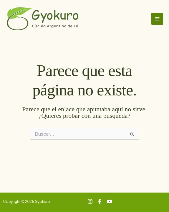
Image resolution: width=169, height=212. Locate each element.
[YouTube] (109, 201)
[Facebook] (99, 201)
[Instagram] (90, 201)
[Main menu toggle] (157, 19)
